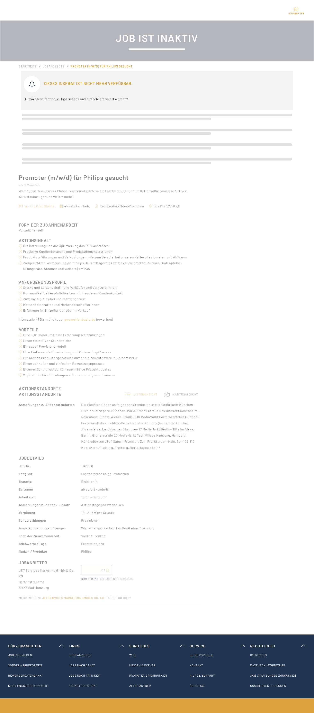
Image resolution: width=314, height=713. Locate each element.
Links (96, 645)
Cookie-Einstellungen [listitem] (268, 685)
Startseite (28, 66)
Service (217, 645)
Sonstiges (157, 645)
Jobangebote (53, 66)
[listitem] (36, 655)
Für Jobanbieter (36, 645)
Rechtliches (278, 645)
